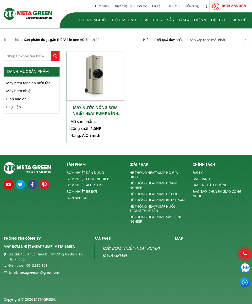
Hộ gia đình (124, 20)
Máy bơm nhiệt (19, 90)
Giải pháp (151, 20)
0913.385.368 (36, 265)
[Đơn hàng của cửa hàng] (217, 40)
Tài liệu (157, 6)
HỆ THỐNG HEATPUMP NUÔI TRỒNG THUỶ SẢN (152, 208)
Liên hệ (238, 20)
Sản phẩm (178, 20)
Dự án (200, 20)
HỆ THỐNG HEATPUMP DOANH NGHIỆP (154, 185)
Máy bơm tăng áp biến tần (28, 82)
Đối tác (142, 6)
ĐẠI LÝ (198, 173)
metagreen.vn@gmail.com (39, 272)
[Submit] (55, 56)
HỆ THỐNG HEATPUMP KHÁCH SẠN (157, 200)
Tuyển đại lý (123, 6)
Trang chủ (11, 39)
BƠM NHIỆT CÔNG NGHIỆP (88, 179)
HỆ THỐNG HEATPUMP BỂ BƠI (153, 194)
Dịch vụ (219, 20)
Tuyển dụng (190, 6)
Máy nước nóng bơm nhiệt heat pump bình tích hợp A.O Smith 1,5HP (95, 110)
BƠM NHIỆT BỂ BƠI (82, 191)
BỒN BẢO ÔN (77, 197)
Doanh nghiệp (93, 20)
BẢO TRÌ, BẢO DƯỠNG (210, 185)
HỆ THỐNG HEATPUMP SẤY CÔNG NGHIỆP (156, 219)
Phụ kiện (13, 106)
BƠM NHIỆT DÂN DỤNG (85, 173)
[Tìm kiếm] (205, 6)
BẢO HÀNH (201, 179)
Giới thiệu (102, 6)
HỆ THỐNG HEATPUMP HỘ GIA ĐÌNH (154, 175)
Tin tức (172, 6)
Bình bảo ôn (16, 98)
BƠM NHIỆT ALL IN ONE (85, 185)
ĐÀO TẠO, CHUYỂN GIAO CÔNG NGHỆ (217, 193)
